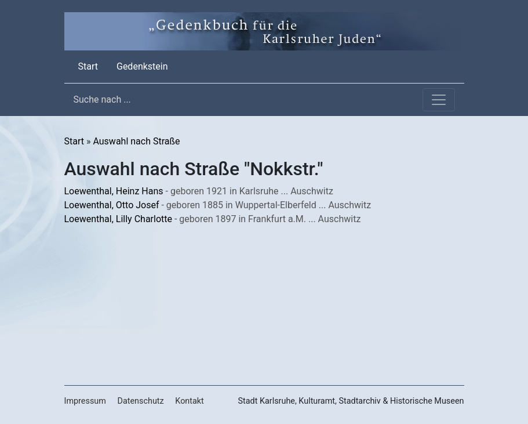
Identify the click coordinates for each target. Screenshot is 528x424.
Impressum (85, 401)
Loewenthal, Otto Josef (111, 205)
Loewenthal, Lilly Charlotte (118, 218)
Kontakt (189, 401)
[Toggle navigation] (439, 99)
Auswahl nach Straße (136, 141)
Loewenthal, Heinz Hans (113, 191)
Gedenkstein (142, 66)
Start (90, 65)
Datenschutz (140, 401)
